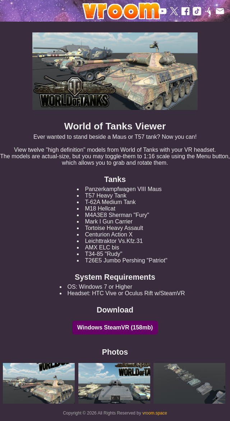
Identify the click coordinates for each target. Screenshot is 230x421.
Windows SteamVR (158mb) (115, 327)
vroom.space (154, 413)
